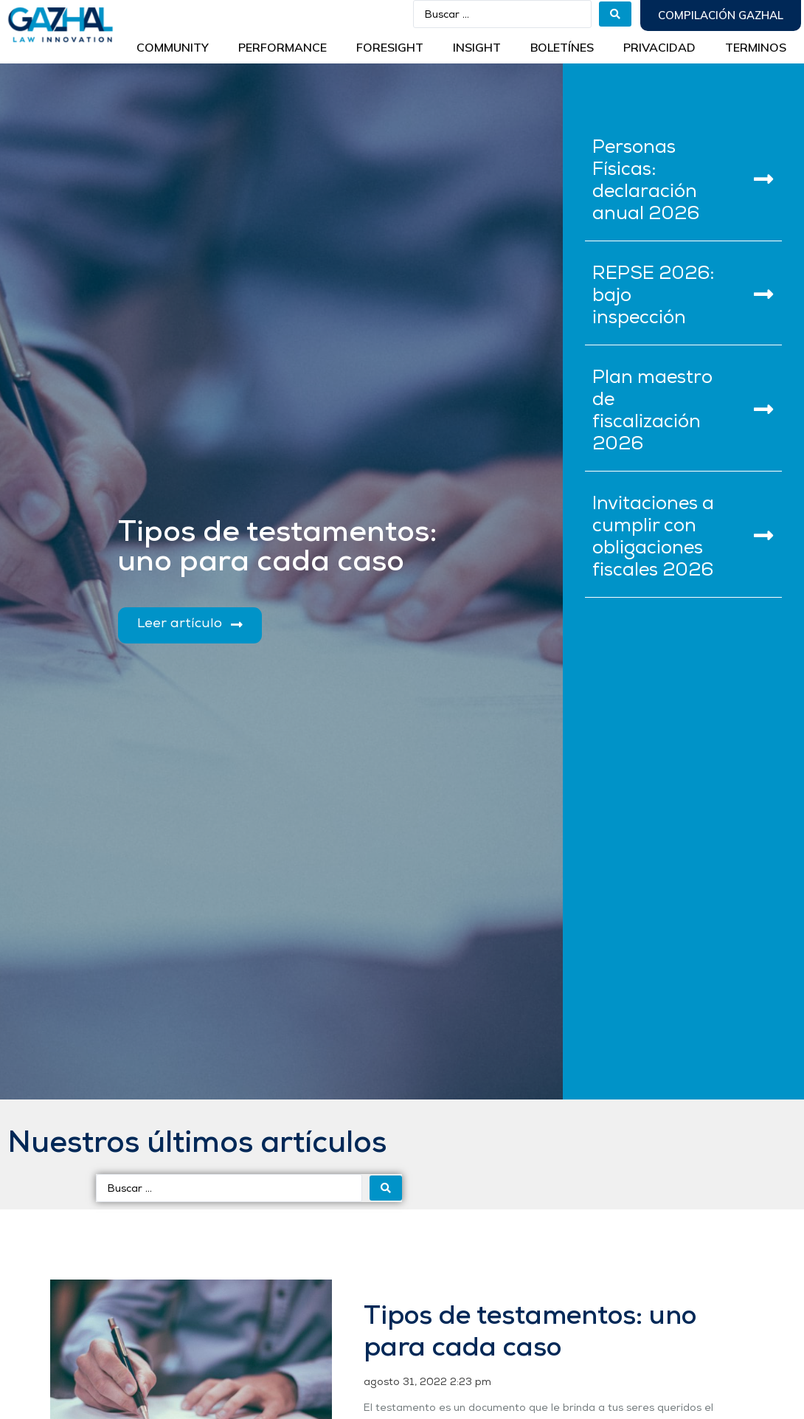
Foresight (389, 47)
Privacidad (659, 47)
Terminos (755, 47)
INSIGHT (477, 47)
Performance (282, 47)
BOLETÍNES (562, 47)
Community (172, 47)
